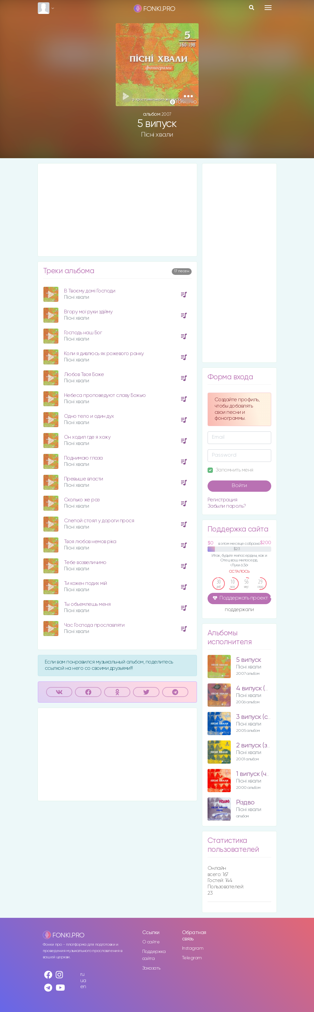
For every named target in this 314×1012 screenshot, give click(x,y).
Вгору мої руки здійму (88, 311)
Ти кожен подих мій (85, 583)
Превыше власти (83, 478)
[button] (188, 96)
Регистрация (222, 499)
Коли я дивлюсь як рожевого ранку (104, 353)
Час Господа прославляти (94, 625)
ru (82, 974)
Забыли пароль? (227, 506)
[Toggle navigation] (268, 7)
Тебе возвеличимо (85, 562)
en (83, 986)
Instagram (193, 948)
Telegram (192, 958)
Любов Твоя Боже (84, 374)
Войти (239, 485)
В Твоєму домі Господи (89, 290)
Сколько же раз (81, 499)
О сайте (151, 942)
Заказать (151, 968)
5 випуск (248, 660)
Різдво (245, 802)
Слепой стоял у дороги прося (99, 520)
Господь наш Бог (83, 332)
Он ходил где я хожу (87, 437)
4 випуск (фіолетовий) (268, 688)
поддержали (239, 610)
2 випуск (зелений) (263, 745)
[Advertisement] (117, 209)
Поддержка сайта (154, 955)
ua (83, 980)
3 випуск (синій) (258, 717)
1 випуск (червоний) (264, 774)
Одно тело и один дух (89, 416)
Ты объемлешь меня (87, 604)
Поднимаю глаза (83, 458)
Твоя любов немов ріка (90, 541)
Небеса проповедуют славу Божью (105, 395)
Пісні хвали (157, 134)
